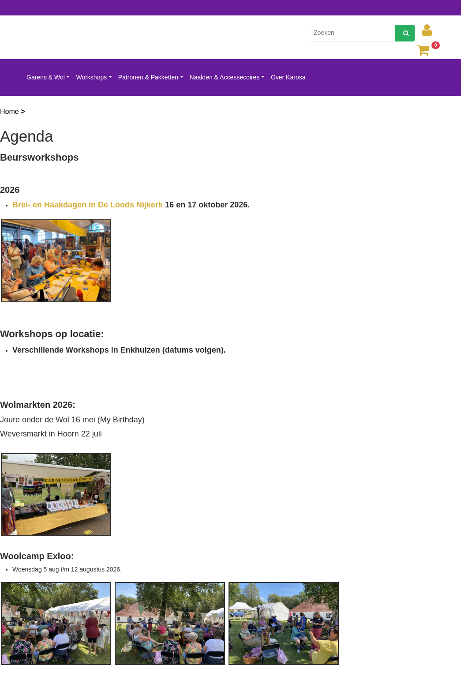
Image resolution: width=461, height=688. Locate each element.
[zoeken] (405, 33)
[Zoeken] (352, 33)
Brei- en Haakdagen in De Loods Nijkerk (87, 204)
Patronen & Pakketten (148, 77)
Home (10, 111)
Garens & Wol (45, 77)
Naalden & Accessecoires (225, 77)
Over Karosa (288, 77)
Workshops (91, 77)
